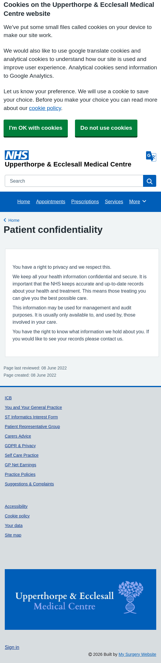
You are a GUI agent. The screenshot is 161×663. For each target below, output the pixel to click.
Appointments (50, 201)
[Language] (151, 156)
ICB (8, 398)
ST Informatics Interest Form (31, 417)
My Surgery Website (137, 654)
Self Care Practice (22, 455)
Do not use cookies (106, 128)
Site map (13, 535)
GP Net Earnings (20, 465)
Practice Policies (20, 474)
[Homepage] (74, 159)
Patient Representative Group (32, 426)
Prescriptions (85, 201)
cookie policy (45, 108)
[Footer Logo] (80, 599)
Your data (14, 525)
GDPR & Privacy (20, 446)
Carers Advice (18, 436)
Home (23, 201)
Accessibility (16, 506)
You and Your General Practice (33, 407)
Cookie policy (17, 516)
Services (114, 201)
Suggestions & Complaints (29, 484)
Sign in (12, 647)
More (138, 201)
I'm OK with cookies (35, 128)
